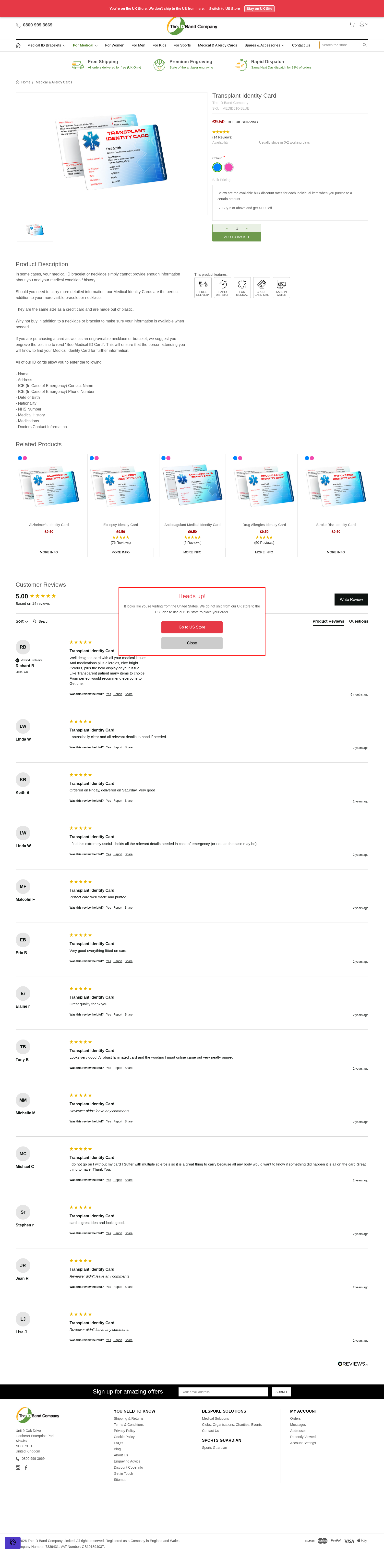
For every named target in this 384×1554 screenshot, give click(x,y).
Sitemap (120, 1480)
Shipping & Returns (129, 1418)
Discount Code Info (128, 1467)
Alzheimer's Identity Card (49, 525)
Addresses (298, 1431)
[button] (290, 135)
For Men (138, 45)
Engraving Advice (127, 1461)
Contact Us (301, 45)
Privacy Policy (124, 1431)
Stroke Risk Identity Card (336, 525)
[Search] (50, 621)
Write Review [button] (351, 599)
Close (192, 643)
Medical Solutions (215, 1418)
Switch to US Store (224, 9)
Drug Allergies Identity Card (264, 525)
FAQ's (118, 1443)
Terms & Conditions (129, 1425)
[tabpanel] (49, 505)
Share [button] (128, 694)
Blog (117, 1449)
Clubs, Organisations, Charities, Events (232, 1425)
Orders (295, 1418)
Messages (298, 1425)
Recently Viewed (303, 1437)
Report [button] (117, 694)
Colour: (218, 157)
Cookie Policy (124, 1437)
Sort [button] (22, 621)
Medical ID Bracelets (46, 45)
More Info (49, 552)
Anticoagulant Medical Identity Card (193, 525)
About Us (121, 1455)
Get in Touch (123, 1473)
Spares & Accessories (264, 45)
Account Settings (303, 1443)
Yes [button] (108, 694)
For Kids (159, 45)
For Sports (182, 45)
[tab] (328, 622)
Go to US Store (192, 627)
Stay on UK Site (259, 9)
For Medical (85, 45)
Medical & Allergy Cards (217, 45)
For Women (114, 45)
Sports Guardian (214, 1448)
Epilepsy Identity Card (120, 525)
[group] (41, 596)
